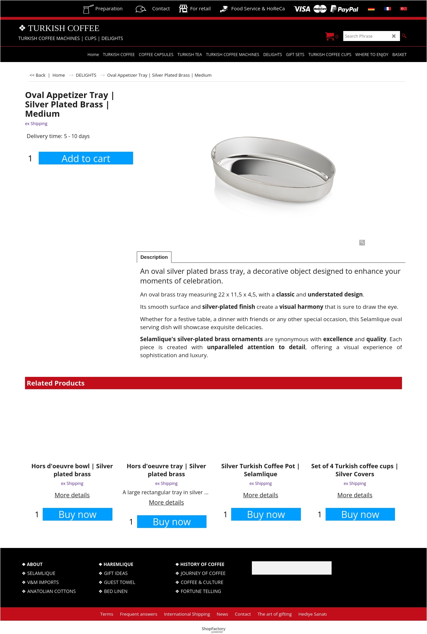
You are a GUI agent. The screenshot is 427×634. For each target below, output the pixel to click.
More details (72, 495)
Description (154, 257)
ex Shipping (36, 123)
